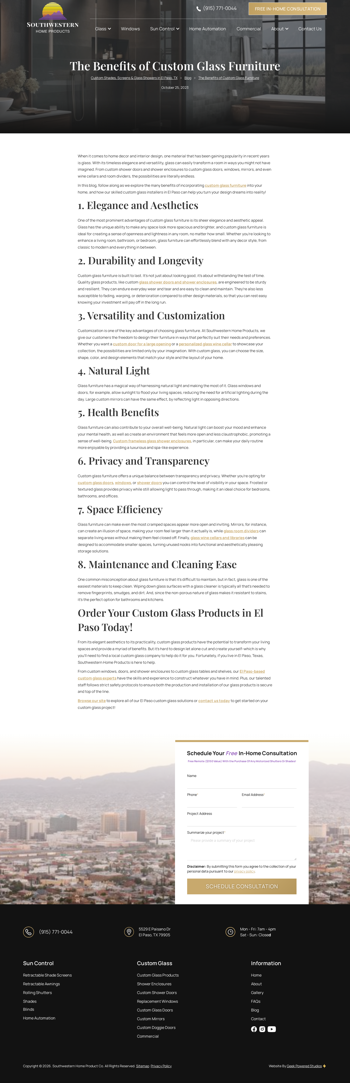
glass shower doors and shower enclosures (178, 282)
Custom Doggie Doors (156, 1027)
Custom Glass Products (158, 975)
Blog (187, 77)
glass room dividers (241, 530)
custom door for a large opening (142, 344)
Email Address (253, 794)
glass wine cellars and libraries (218, 537)
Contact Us (310, 29)
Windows (130, 29)
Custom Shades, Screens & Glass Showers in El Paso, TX (134, 77)
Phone (192, 794)
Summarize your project (206, 832)
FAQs (255, 1001)
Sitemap (142, 1066)
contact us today (214, 700)
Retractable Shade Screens (47, 975)
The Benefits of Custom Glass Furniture (228, 77)
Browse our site (92, 700)
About (256, 983)
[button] (103, 28)
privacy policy (244, 871)
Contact (258, 1018)
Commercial (249, 29)
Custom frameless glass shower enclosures (152, 441)
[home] (56, 19)
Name (191, 775)
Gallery (257, 992)
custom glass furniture (225, 185)
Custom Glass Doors (155, 1010)
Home (256, 975)
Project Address (199, 813)
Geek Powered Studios (304, 1066)
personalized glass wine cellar (205, 344)
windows (123, 482)
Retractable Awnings (41, 983)
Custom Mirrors (151, 1018)
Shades (29, 1001)
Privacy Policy (161, 1066)
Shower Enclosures (154, 983)
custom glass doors (95, 482)
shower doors (149, 482)
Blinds (28, 1009)
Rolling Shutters (37, 992)
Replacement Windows (157, 1001)
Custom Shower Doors (157, 992)
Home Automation (207, 29)
